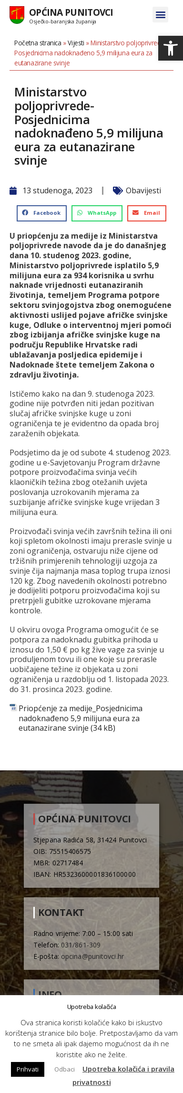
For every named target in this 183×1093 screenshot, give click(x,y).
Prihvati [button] (28, 1069)
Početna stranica (37, 42)
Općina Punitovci (71, 12)
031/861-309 (81, 944)
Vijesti (76, 42)
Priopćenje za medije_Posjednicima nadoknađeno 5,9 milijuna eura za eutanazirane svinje (80, 718)
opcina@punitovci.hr (92, 956)
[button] (170, 48)
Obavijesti (143, 190)
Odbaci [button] (64, 1069)
